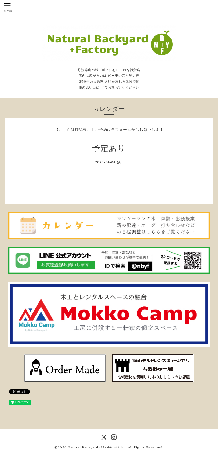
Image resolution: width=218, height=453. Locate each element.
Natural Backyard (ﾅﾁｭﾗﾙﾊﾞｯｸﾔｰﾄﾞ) (97, 447)
